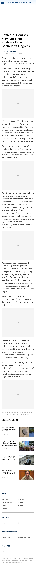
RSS (3, 551)
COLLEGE (20, 505)
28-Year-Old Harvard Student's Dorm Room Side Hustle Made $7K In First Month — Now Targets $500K (9, 472)
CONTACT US (21, 523)
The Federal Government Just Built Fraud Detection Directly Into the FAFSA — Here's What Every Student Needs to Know (8, 457)
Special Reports (7, 502)
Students (21, 499)
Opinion (4, 508)
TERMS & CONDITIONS (24, 537)
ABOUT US (4, 523)
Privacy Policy (20, 562)
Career (4, 505)
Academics (5, 499)
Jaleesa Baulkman (11, 51)
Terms (31, 560)
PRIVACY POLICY (6, 537)
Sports (20, 502)
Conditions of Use (9, 562)
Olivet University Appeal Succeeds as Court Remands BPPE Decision (9, 429)
